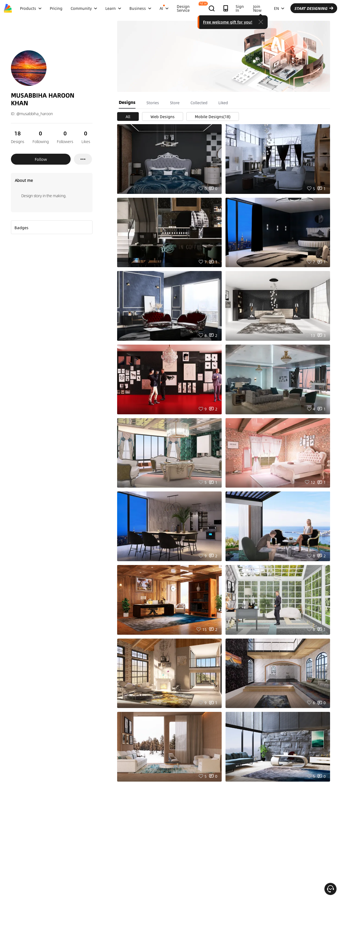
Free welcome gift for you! (227, 22)
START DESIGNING (313, 8)
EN (279, 8)
